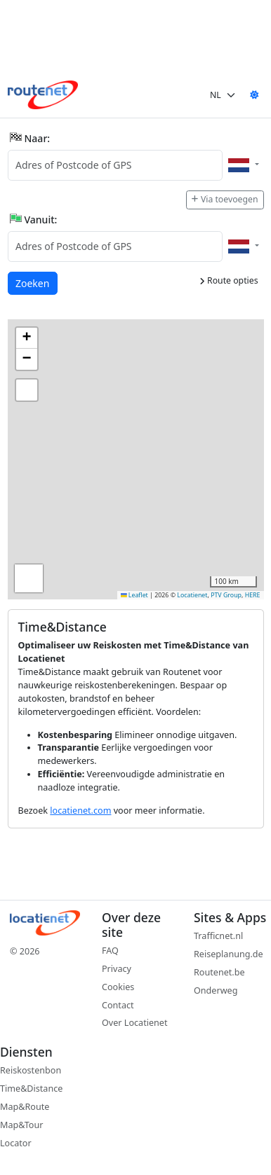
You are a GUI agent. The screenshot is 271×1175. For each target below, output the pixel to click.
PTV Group (226, 595)
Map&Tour (21, 1125)
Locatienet (192, 595)
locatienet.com (80, 810)
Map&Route (24, 1107)
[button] (26, 338)
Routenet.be (219, 972)
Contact (118, 1005)
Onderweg (215, 990)
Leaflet (134, 595)
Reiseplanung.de (228, 954)
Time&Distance (31, 1088)
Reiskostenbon (30, 1070)
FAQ (110, 951)
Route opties (228, 280)
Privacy (116, 969)
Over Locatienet (134, 1023)
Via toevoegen (225, 199)
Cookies (118, 987)
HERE (252, 595)
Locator (16, 1143)
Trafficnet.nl (218, 936)
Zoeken (33, 282)
